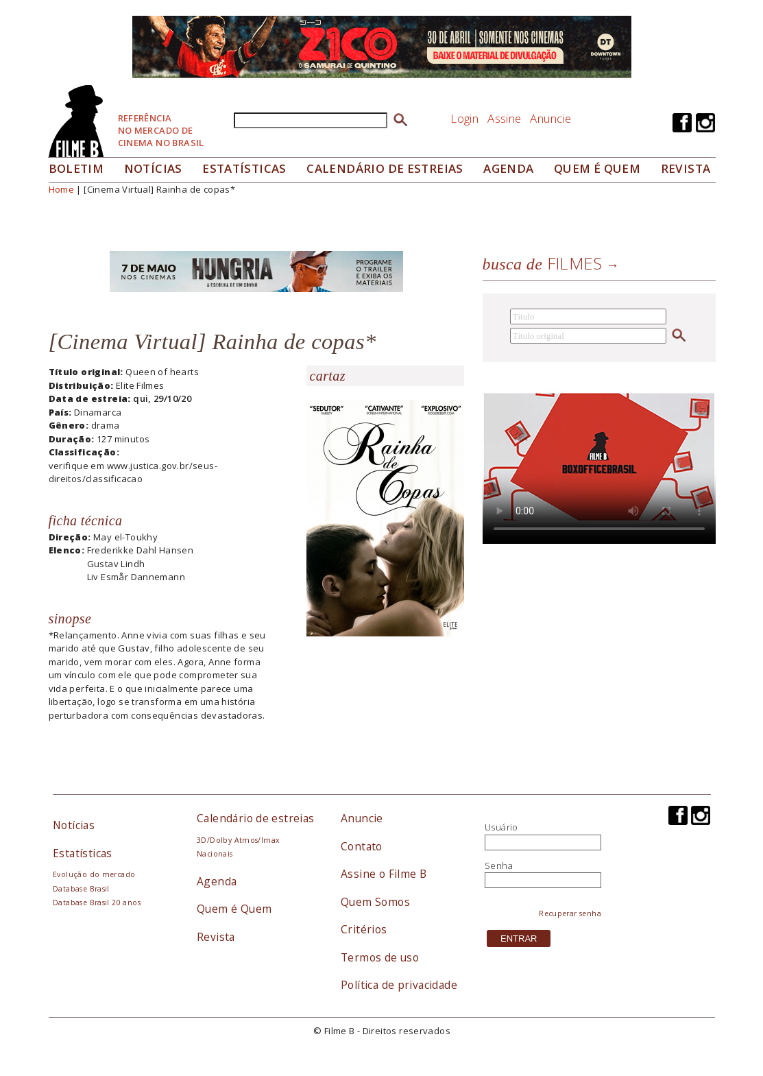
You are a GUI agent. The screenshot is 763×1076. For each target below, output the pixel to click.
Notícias (153, 168)
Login (464, 118)
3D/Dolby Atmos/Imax (238, 840)
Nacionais (215, 854)
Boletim (76, 168)
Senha (499, 865)
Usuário (501, 827)
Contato (362, 846)
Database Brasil (81, 889)
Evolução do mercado (94, 874)
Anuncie (550, 118)
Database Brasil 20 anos (97, 902)
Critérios (364, 929)
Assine (504, 118)
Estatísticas (244, 168)
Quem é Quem (234, 908)
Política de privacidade (399, 984)
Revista (686, 168)
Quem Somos (375, 901)
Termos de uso (380, 957)
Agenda (508, 168)
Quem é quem (597, 168)
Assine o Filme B (383, 873)
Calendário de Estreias (384, 168)
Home (62, 189)
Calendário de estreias (256, 818)
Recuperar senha (570, 913)
